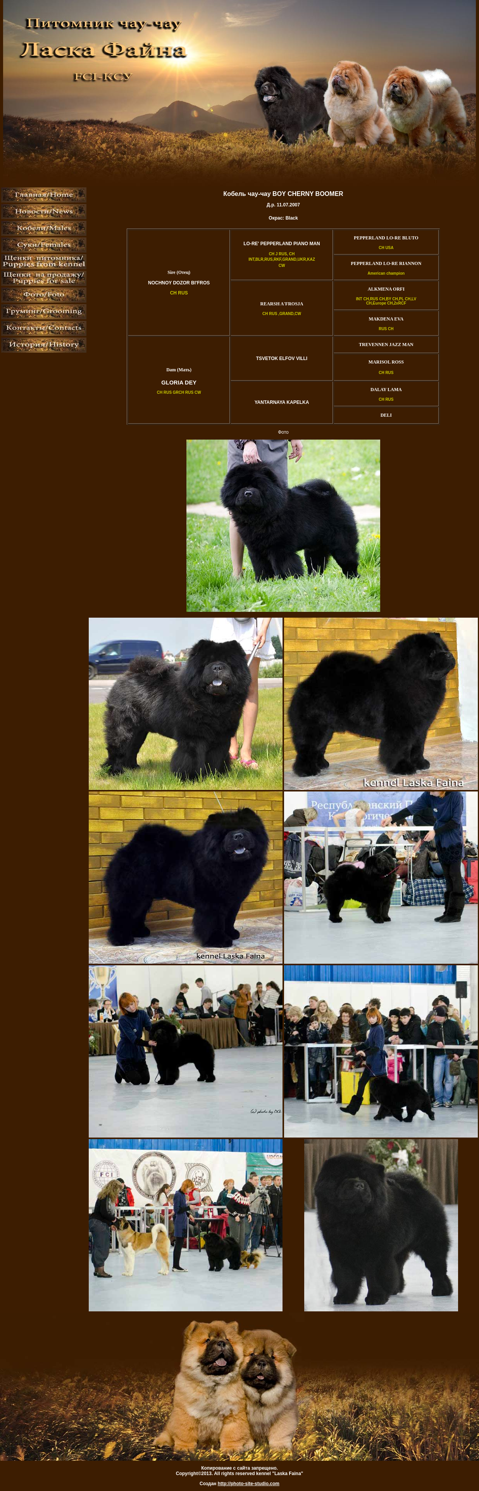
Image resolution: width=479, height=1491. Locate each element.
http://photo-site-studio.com (248, 1483)
